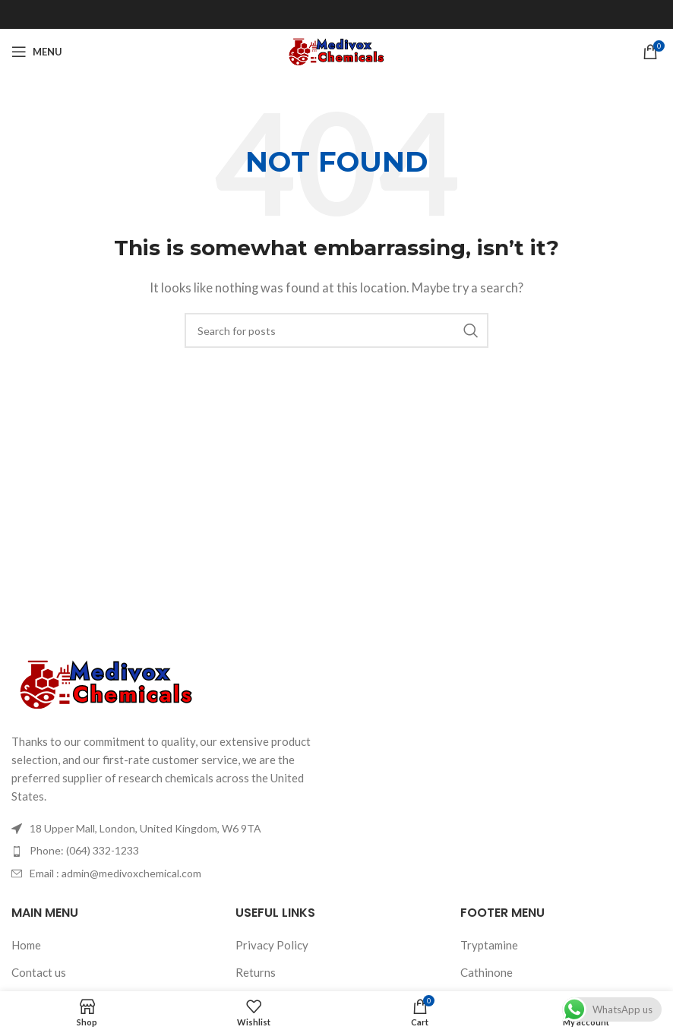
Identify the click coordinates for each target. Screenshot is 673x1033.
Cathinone (486, 972)
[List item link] (168, 850)
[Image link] (106, 683)
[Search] (336, 330)
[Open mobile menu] (37, 51)
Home (26, 945)
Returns (255, 972)
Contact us (38, 972)
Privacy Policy (271, 945)
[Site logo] (336, 50)
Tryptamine (489, 945)
